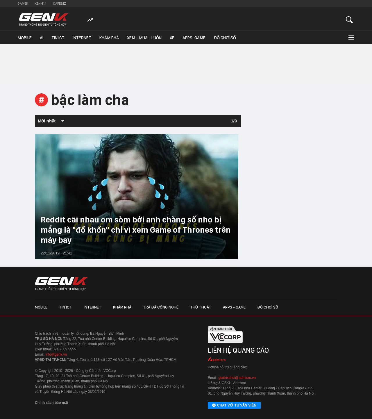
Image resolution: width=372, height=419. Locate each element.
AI (41, 37)
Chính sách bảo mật (51, 403)
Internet (82, 37)
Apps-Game (194, 37)
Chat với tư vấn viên (234, 405)
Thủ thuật (200, 307)
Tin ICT (58, 37)
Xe (172, 37)
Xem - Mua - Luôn (144, 37)
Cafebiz (59, 3)
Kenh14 (40, 3)
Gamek (22, 3)
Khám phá (109, 37)
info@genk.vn (56, 354)
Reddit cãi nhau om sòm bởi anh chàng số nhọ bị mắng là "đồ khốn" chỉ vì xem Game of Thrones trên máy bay (136, 230)
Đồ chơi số (225, 37)
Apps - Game (234, 307)
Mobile (24, 37)
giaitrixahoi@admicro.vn (237, 378)
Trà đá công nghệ (160, 307)
